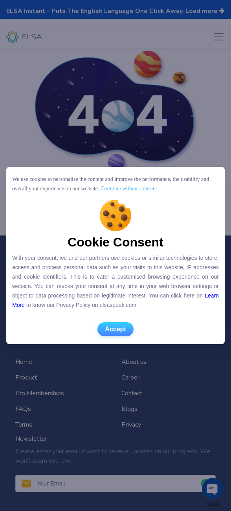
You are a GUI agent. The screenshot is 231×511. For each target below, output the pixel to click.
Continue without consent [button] (128, 189)
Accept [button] (115, 329)
